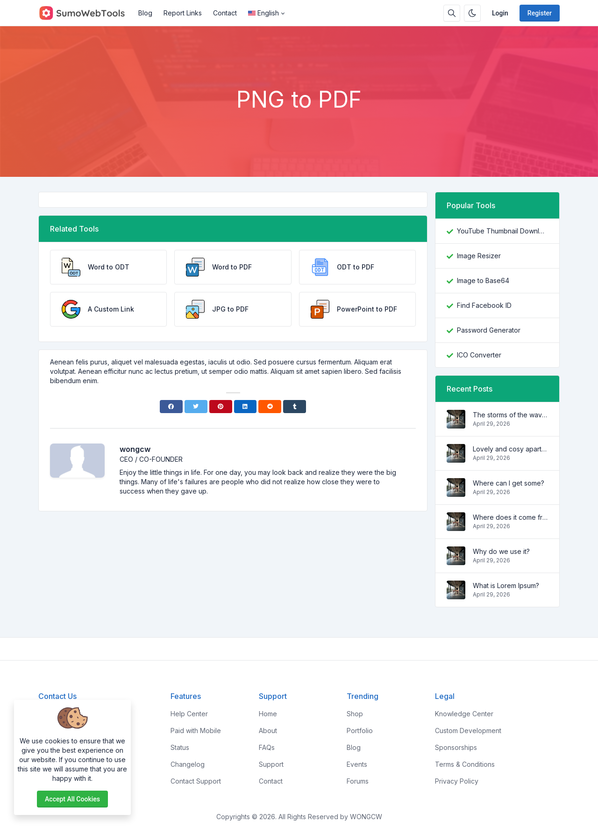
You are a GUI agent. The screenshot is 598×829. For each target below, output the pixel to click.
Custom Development (468, 730)
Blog (145, 13)
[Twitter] (196, 406)
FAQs (267, 747)
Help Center (189, 714)
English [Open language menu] (263, 13)
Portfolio (360, 730)
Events (357, 764)
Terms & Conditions (465, 764)
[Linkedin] (245, 406)
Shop (355, 714)
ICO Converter (479, 355)
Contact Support (196, 781)
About (268, 730)
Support (271, 764)
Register (539, 13)
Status (180, 747)
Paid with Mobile (196, 730)
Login (500, 13)
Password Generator (488, 330)
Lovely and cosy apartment (510, 449)
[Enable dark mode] (472, 13)
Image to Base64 (483, 280)
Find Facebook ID (484, 305)
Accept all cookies (72, 799)
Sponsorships (456, 747)
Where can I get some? (508, 483)
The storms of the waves (510, 415)
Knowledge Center (464, 714)
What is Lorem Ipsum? (506, 585)
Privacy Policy (456, 781)
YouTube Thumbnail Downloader (502, 231)
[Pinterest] (220, 406)
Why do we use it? (501, 551)
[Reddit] (269, 406)
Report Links (183, 13)
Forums (358, 781)
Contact (225, 13)
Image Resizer (479, 256)
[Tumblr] (294, 406)
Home (268, 714)
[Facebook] (171, 406)
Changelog (188, 764)
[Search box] (451, 13)
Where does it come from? (510, 517)
